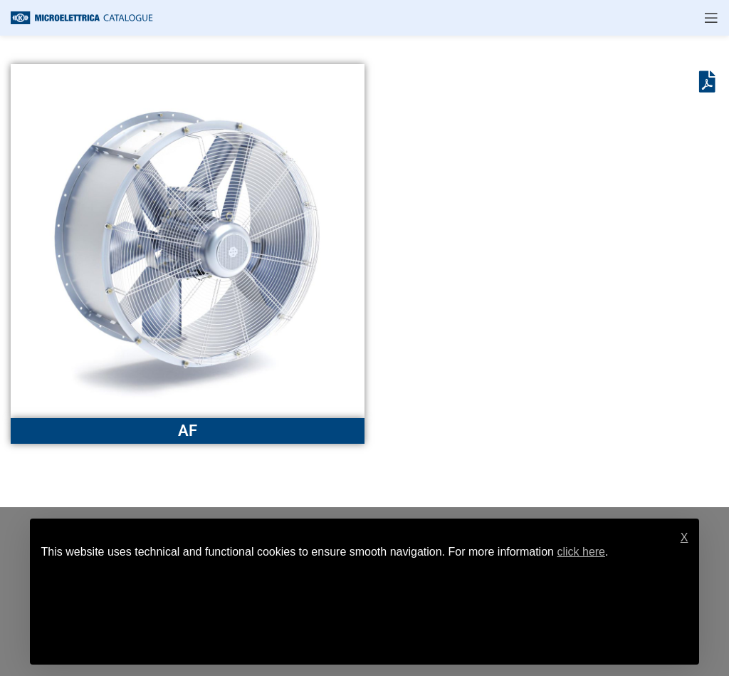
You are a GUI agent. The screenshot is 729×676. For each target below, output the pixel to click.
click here (581, 552)
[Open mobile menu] (711, 18)
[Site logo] (82, 16)
